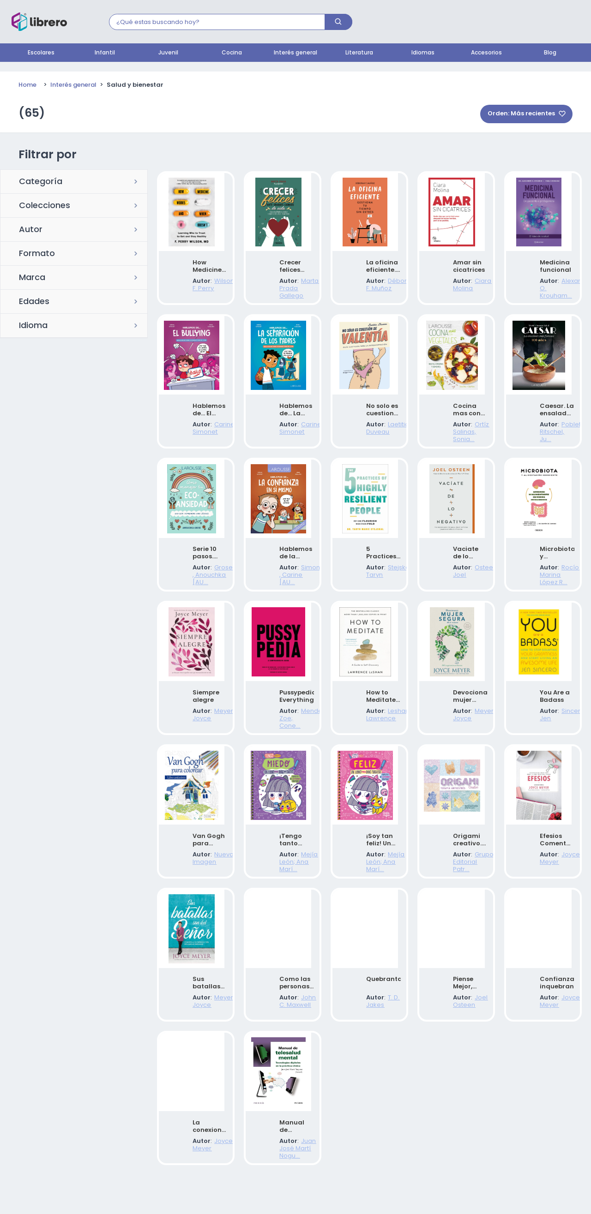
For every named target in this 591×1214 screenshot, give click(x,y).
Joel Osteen (464, 1027)
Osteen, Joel (464, 584)
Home (27, 85)
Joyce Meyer (551, 880)
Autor (30, 230)
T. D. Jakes (374, 1027)
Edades (34, 302)
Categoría (40, 182)
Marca (32, 278)
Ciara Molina (464, 289)
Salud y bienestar (135, 85)
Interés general (295, 53)
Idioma (33, 326)
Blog (550, 53)
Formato (37, 254)
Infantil (105, 53)
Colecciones (44, 206)
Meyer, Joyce (205, 732)
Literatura (359, 53)
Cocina (232, 53)
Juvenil (168, 53)
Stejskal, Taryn (380, 584)
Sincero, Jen (550, 732)
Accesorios (486, 53)
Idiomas (422, 53)
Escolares (41, 53)
